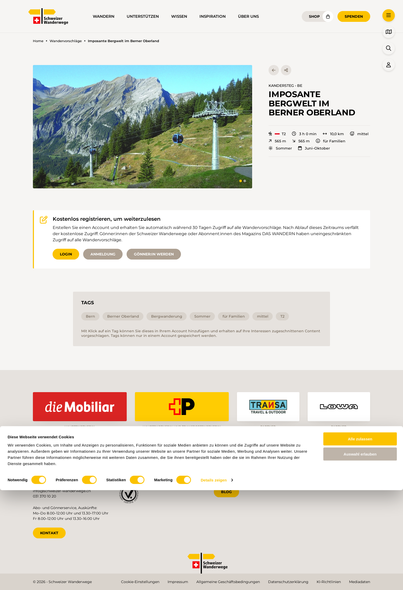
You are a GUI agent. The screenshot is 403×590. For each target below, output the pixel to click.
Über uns (248, 16)
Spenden (354, 16)
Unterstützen (143, 16)
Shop (314, 16)
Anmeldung (102, 254)
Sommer (280, 148)
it (334, 469)
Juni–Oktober (314, 148)
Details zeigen (214, 580)
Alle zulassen (360, 539)
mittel (359, 134)
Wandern (103, 16)
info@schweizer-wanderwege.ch (62, 489)
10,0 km (333, 134)
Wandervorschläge (66, 41)
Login (66, 254)
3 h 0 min (304, 134)
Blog (226, 490)
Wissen (179, 16)
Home (38, 41)
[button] (142, 126)
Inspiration (212, 16)
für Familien (330, 141)
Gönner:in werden (154, 254)
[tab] (240, 181)
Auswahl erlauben (360, 554)
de (300, 469)
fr (317, 469)
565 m (277, 141)
